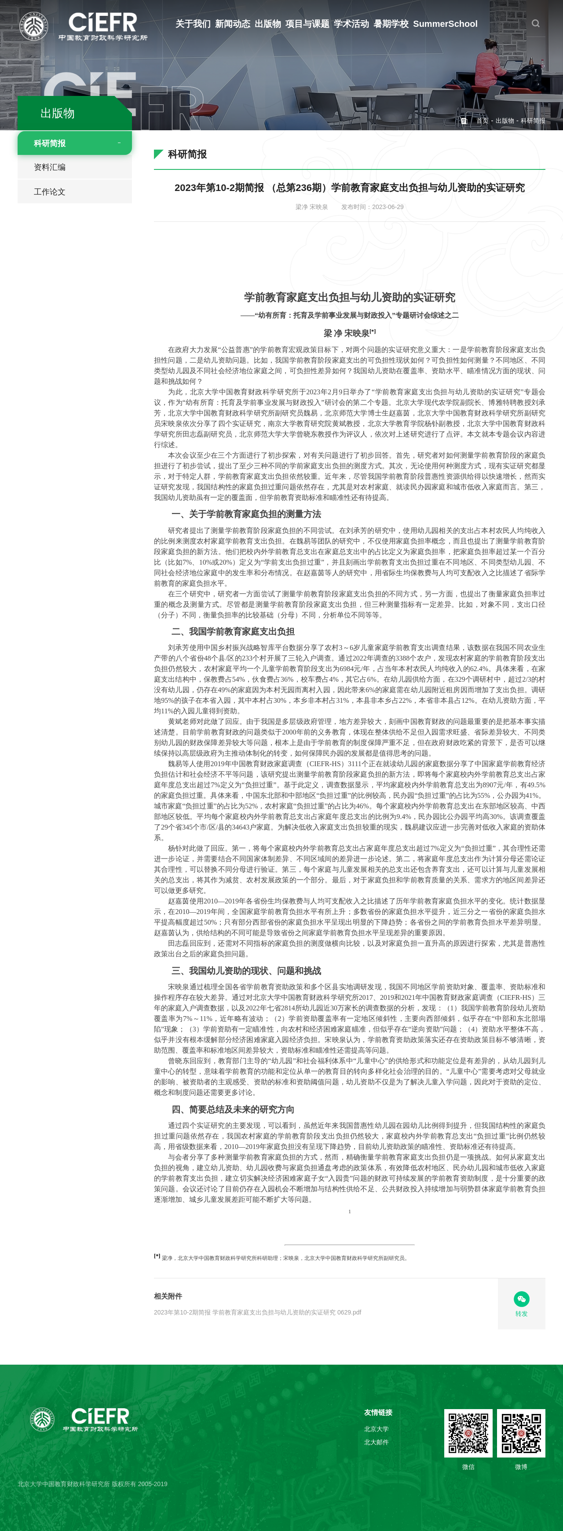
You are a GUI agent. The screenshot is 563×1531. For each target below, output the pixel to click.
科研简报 (50, 143)
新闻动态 (232, 24)
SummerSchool (445, 24)
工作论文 (50, 191)
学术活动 (351, 24)
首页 (482, 120)
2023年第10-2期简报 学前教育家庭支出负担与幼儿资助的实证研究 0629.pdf (257, 1312)
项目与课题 (307, 24)
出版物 (268, 24)
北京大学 (376, 1428)
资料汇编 (50, 167)
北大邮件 (376, 1442)
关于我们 (193, 24)
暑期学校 (391, 24)
